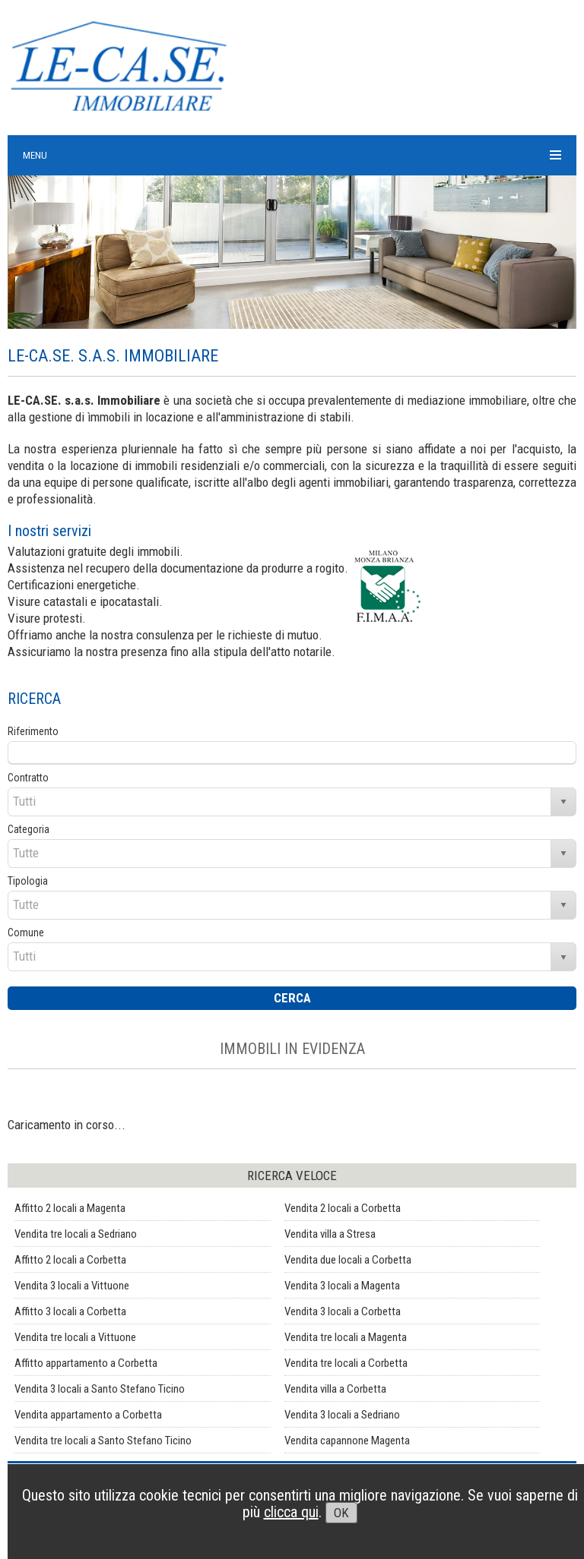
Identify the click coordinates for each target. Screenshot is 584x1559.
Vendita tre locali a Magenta (345, 1337)
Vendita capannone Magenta (347, 1440)
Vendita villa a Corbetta (335, 1389)
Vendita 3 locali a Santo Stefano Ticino (99, 1389)
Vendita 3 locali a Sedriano (342, 1415)
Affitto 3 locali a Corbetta (70, 1311)
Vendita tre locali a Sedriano (75, 1234)
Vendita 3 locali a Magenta (342, 1285)
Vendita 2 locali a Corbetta (342, 1208)
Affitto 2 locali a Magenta (69, 1208)
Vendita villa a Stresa (330, 1234)
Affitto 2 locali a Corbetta (70, 1260)
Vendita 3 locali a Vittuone (71, 1285)
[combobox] (279, 802)
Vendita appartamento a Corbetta (88, 1415)
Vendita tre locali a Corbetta (346, 1363)
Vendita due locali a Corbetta (347, 1260)
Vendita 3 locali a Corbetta (342, 1311)
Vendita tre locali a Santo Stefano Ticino (103, 1440)
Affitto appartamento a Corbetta (85, 1363)
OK (341, 1512)
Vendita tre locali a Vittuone (75, 1337)
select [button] (563, 802)
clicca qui (291, 1512)
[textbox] (292, 752)
